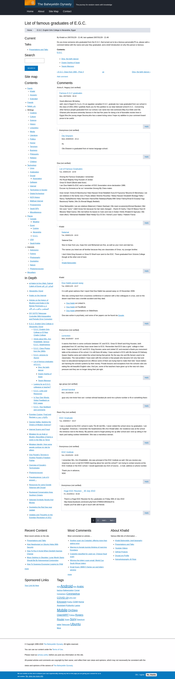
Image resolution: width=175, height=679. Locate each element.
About (41, 11)
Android (66, 586)
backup (60, 590)
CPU (71, 598)
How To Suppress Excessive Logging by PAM (45, 564)
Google (121, 315)
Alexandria (37, 232)
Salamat (65, 232)
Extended (34, 99)
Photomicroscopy (37, 269)
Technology (31, 165)
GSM (75, 602)
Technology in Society (38, 190)
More (59, 628)
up (103, 72)
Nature (32, 265)
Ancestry (33, 95)
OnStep (73, 610)
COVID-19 (62, 597)
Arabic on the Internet (37, 295)
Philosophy (34, 154)
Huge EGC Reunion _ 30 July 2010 (79, 491)
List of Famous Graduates (70, 169)
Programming (35, 205)
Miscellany (31, 272)
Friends (30, 102)
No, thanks (151, 675)
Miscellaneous (35, 212)
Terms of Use (57, 649)
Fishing (33, 254)
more (27, 569)
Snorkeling (34, 261)
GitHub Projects (121, 552)
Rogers (79, 614)
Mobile (62, 610)
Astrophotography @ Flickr (125, 559)
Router (60, 619)
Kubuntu (70, 605)
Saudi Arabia (35, 243)
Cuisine (36, 228)
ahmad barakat (68, 390)
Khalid (32, 91)
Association (37, 179)
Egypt (32, 225)
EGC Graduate (66, 418)
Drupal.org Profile (122, 556)
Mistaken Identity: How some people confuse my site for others (40, 447)
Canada (33, 219)
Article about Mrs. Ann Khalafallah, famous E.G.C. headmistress (42, 342)
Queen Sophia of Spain (70, 63)
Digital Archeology (37, 193)
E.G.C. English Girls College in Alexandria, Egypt (56, 30)
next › (104, 520)
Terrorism (34, 147)
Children (33, 162)
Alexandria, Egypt (36, 291)
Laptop (77, 605)
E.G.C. (59, 52)
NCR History (35, 197)
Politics (33, 139)
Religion (33, 158)
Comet (77, 590)
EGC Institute (68, 452)
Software (33, 182)
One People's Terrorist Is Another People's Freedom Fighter (39, 457)
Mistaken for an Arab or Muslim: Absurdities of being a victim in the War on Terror (41, 437)
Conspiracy (61, 594)
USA (32, 240)
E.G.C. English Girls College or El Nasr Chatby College (41, 332)
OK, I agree (139, 675)
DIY (74, 598)
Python (72, 615)
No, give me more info (34, 676)
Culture (33, 117)
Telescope (66, 625)
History (33, 124)
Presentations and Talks (38, 50)
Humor (32, 143)
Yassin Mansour (67, 66)
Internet (33, 186)
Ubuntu (75, 624)
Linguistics (34, 128)
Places (30, 216)
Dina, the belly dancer (70, 59)
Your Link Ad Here (32, 585)
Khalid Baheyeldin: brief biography (128, 541)
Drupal (32, 176)
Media (32, 132)
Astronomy (34, 250)
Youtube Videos (121, 548)
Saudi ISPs (34, 209)
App (74, 587)
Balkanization (68, 590)
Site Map (53, 11)
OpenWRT (63, 614)
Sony (73, 619)
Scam (67, 620)
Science (33, 120)
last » (112, 520)
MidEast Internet (36, 201)
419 (58, 587)
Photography (35, 257)
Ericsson (62, 601)
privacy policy (43, 655)
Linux (32, 168)
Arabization (34, 172)
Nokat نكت (31, 106)
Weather (36, 222)
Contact (67, 11)
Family (30, 88)
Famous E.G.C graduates (70, 93)
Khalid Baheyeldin (69, 263)
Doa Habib (70, 303)
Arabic (80, 586)
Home (30, 11)
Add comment (62, 77)
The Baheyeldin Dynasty (53, 644)
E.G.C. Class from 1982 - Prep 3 (70, 72)
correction (66, 336)
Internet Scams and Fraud (39, 429)
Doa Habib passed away (72, 283)
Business (33, 150)
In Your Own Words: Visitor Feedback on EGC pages (41, 400)
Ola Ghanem (67, 136)
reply (147, 126)
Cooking (33, 113)
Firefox (69, 602)
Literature (34, 135)
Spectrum (81, 620)
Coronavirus (73, 593)
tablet (59, 625)
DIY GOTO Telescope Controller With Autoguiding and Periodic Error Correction (40, 316)
